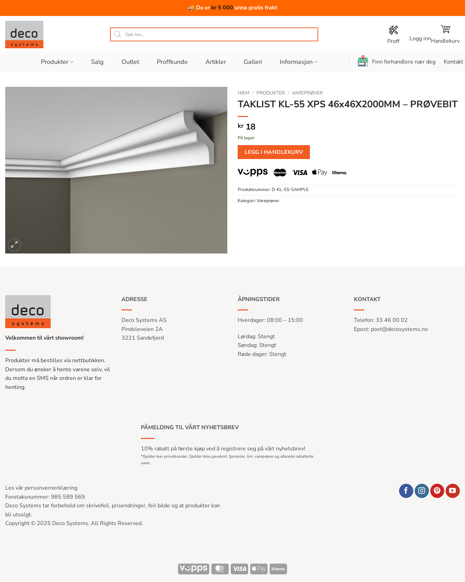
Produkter (57, 62)
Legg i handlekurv (274, 152)
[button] (420, 34)
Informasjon (298, 62)
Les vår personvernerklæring (41, 488)
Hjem (244, 93)
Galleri (253, 62)
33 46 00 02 (392, 320)
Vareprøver (307, 93)
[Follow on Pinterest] (437, 491)
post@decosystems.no (399, 329)
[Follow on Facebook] (406, 491)
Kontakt (453, 62)
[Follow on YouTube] (453, 491)
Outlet (130, 62)
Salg (97, 62)
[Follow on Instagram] (422, 491)
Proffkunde (172, 62)
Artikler (215, 62)
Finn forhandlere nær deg (396, 60)
